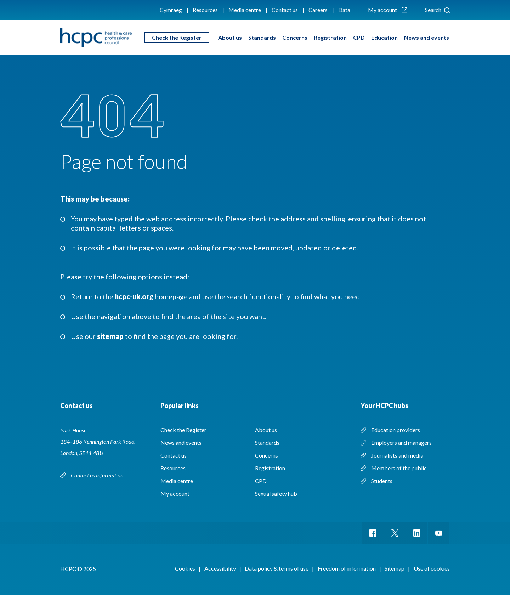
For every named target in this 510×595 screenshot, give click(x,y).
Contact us (285, 9)
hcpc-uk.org (134, 296)
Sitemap (394, 568)
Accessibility (220, 568)
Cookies (185, 568)
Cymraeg (171, 9)
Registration (330, 37)
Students (381, 480)
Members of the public (399, 468)
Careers (318, 9)
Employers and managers (401, 442)
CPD (359, 37)
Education (384, 37)
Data (344, 9)
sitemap (110, 336)
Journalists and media (397, 455)
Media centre (244, 9)
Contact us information (97, 475)
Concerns (294, 37)
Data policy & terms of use (276, 568)
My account (387, 9)
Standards (262, 37)
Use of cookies (432, 568)
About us (230, 37)
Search (437, 9)
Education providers (395, 429)
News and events (426, 37)
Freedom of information (347, 568)
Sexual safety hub (276, 493)
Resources (205, 9)
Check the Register (177, 37)
